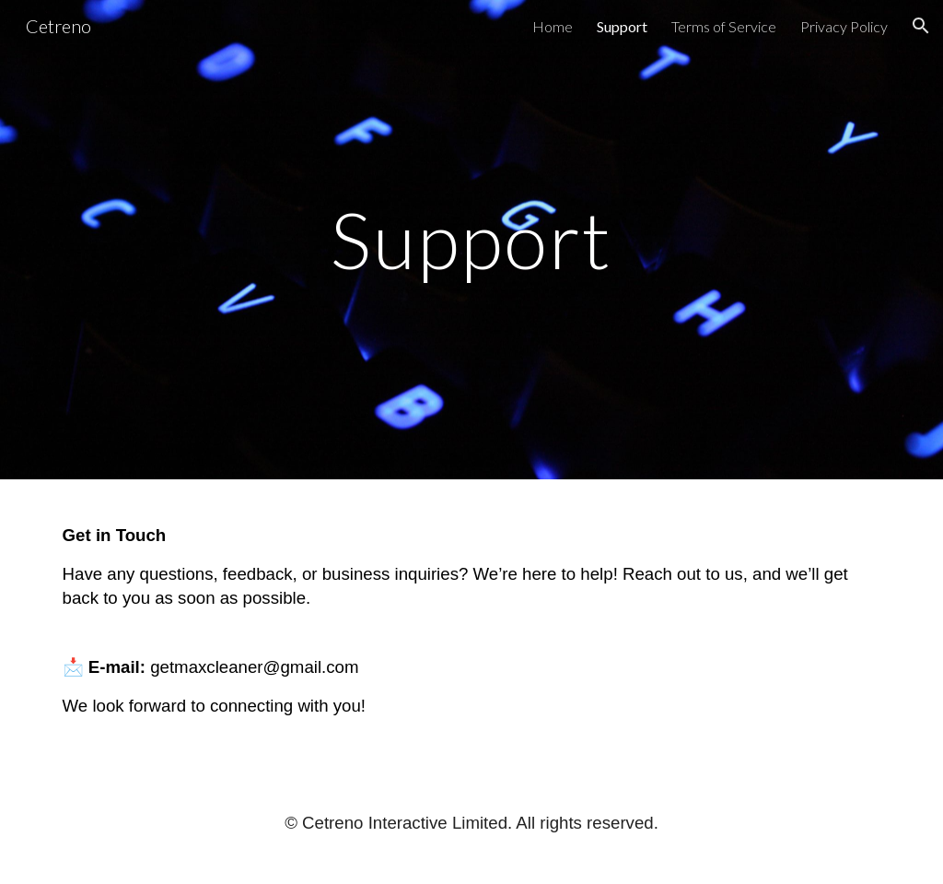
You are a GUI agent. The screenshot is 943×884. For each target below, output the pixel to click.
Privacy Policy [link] (844, 26)
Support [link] (622, 26)
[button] (921, 26)
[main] (471, 239)
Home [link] (552, 26)
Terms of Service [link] (723, 26)
